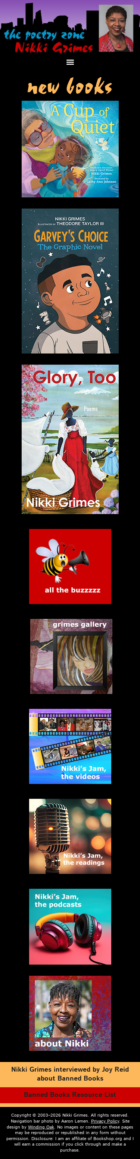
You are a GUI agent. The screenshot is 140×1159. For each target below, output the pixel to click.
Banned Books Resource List (70, 1095)
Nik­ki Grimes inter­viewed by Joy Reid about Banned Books (70, 1074)
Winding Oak (41, 1127)
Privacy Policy (105, 1121)
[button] (70, 62)
